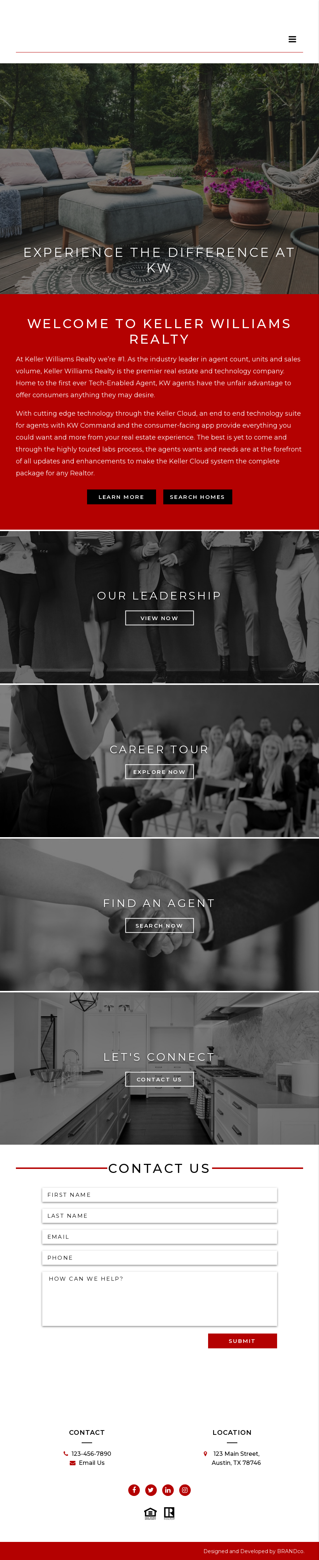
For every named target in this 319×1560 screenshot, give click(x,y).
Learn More (122, 496)
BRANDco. (291, 1551)
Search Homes (197, 496)
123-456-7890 (87, 1454)
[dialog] (293, 39)
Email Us (87, 1463)
